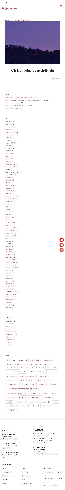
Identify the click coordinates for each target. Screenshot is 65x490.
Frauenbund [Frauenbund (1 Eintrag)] (11, 372)
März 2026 (9, 124)
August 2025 (10, 143)
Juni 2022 (9, 244)
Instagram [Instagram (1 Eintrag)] (11, 380)
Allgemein (9, 321)
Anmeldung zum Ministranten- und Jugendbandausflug (23, 100)
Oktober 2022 (10, 233)
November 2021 (10, 262)
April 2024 (9, 185)
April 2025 (9, 153)
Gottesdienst (9, 20)
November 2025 (11, 135)
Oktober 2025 (10, 137)
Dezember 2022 (11, 228)
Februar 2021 (10, 286)
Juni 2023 (9, 212)
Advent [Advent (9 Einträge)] (11, 360)
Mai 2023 (8, 214)
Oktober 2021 (10, 265)
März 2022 (9, 252)
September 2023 (11, 204)
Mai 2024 (8, 183)
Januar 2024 (9, 193)
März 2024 (9, 188)
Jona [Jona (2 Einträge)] (30, 380)
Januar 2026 (9, 129)
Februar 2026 (10, 127)
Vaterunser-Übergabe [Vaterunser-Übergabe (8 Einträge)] (40, 402)
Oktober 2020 (10, 297)
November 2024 (11, 167)
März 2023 (9, 220)
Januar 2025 (9, 161)
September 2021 (11, 268)
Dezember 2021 (10, 260)
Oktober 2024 (10, 169)
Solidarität (9, 339)
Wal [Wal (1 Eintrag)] (56, 402)
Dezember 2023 (11, 196)
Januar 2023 (9, 225)
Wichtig (8, 345)
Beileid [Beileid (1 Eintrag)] (18, 364)
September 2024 (11, 172)
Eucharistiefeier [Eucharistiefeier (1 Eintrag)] (27, 368)
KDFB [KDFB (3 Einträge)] (49, 380)
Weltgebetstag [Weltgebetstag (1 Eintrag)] (12, 406)
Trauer (8, 342)
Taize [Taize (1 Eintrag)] (9, 402)
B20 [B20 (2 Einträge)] (9, 364)
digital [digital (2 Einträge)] (38, 364)
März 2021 (9, 283)
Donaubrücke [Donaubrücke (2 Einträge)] (12, 368)
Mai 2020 (8, 307)
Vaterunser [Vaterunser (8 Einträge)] (21, 402)
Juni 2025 (9, 148)
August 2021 (9, 270)
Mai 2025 (8, 151)
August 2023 (10, 206)
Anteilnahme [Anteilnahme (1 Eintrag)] (49, 360)
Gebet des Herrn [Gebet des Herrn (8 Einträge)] (37, 372)
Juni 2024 (9, 180)
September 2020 (11, 299)
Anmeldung (9, 324)
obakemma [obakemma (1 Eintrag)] (43, 393)
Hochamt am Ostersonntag (14, 105)
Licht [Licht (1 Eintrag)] (54, 384)
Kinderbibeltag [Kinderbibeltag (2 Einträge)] (13, 384)
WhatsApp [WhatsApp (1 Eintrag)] (25, 406)
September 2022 (11, 236)
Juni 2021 (8, 275)
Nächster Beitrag (57, 79)
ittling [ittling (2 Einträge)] (21, 380)
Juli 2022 (8, 241)
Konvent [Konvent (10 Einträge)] (43, 384)
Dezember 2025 (11, 132)
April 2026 (9, 121)
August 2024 (10, 175)
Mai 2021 (8, 278)
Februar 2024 (10, 190)
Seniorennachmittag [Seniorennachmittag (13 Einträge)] (29, 397)
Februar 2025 (10, 159)
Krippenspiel (10, 337)
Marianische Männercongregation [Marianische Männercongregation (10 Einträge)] (23, 389)
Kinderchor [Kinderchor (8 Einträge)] (28, 384)
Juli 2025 (8, 145)
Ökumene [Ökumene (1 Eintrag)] (46, 406)
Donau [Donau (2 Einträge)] (48, 364)
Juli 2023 (8, 209)
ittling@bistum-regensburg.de (48, 454)
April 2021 (9, 281)
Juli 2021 (8, 273)
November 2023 (11, 198)
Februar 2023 (10, 222)
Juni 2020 (9, 305)
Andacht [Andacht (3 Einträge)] (23, 360)
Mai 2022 (8, 246)
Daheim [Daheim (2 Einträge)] (28, 364)
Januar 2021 (9, 289)
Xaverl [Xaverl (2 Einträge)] (36, 406)
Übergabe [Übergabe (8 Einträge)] (12, 410)
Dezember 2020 (11, 291)
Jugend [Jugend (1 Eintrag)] (39, 380)
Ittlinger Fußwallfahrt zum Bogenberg (18, 97)
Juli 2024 (8, 177)
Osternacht (9, 108)
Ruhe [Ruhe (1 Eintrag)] (53, 393)
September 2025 (11, 140)
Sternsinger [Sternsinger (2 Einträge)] (49, 397)
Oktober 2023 (10, 201)
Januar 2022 (9, 257)
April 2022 (9, 249)
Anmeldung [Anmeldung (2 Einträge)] (35, 360)
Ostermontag (10, 103)
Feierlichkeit (10, 332)
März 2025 (9, 156)
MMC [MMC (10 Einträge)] (31, 393)
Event (7, 329)
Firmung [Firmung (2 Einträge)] (52, 368)
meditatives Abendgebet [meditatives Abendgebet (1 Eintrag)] (15, 393)
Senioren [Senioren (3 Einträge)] (11, 397)
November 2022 (11, 230)
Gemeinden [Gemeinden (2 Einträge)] (12, 376)
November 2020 (11, 294)
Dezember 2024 (11, 164)
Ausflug (8, 326)
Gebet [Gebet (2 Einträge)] (22, 372)
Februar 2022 (10, 254)
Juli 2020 (8, 302)
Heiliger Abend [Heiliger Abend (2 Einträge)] (44, 376)
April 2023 (9, 217)
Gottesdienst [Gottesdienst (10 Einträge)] (27, 376)
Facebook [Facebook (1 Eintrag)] (40, 368)
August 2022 (10, 238)
